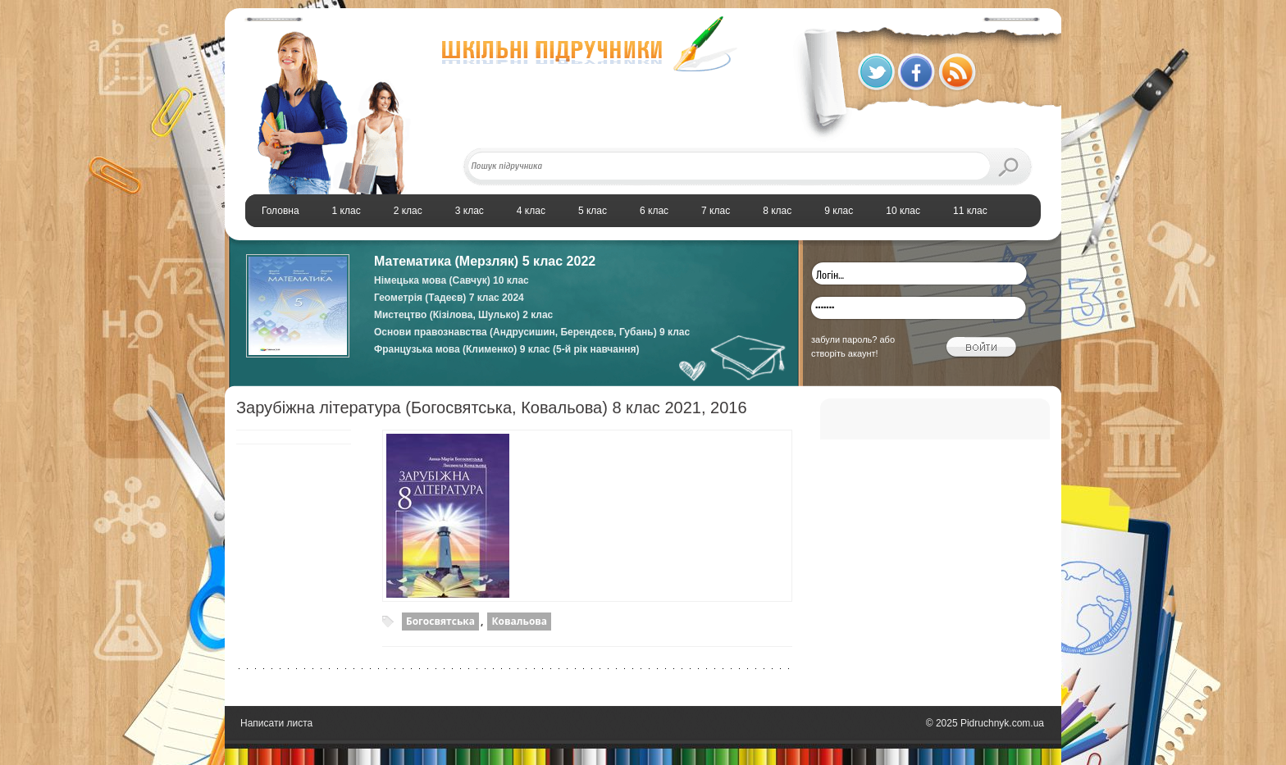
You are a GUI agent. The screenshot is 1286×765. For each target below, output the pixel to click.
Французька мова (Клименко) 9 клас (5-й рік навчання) (506, 349)
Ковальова (519, 621)
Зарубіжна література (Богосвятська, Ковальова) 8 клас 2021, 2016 (491, 407)
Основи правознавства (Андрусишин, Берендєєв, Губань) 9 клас (532, 332)
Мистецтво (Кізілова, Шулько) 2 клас (463, 315)
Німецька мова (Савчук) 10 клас (451, 280)
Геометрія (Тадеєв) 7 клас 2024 (449, 297)
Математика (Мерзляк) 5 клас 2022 (484, 261)
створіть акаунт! (844, 353)
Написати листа (276, 723)
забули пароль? (844, 339)
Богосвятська (440, 621)
